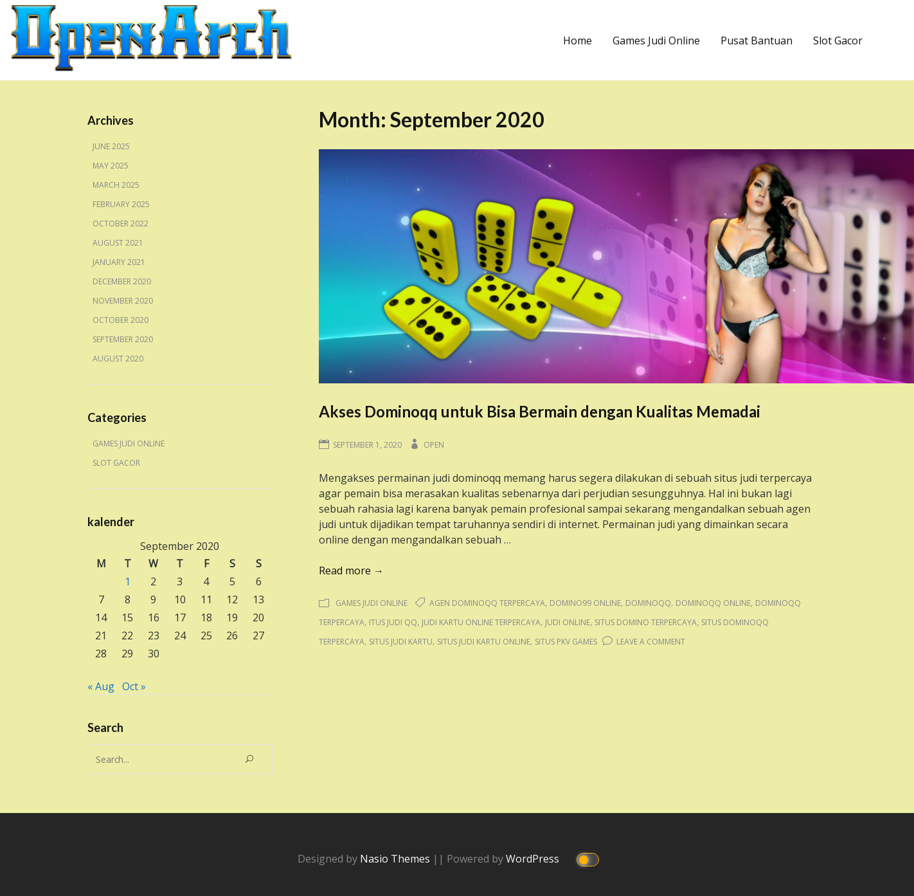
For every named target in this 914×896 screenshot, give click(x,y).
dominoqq (648, 603)
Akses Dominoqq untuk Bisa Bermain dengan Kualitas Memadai (539, 411)
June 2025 (111, 146)
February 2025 (121, 204)
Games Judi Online (656, 40)
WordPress (534, 858)
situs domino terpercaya (646, 622)
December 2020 (122, 281)
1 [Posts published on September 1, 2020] (127, 581)
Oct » (134, 686)
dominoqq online (713, 603)
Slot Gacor (838, 40)
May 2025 (111, 165)
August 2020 (118, 358)
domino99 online (585, 603)
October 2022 (120, 223)
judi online (567, 622)
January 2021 (119, 262)
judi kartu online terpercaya (481, 622)
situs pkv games (566, 641)
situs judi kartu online (483, 641)
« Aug (100, 686)
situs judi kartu (401, 641)
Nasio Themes (396, 858)
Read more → (351, 570)
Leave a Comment (650, 641)
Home (577, 40)
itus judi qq (393, 622)
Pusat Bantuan (757, 40)
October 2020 (120, 320)
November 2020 (123, 300)
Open (434, 444)
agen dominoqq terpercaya (487, 603)
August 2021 (118, 242)
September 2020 (123, 339)
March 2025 (116, 184)
